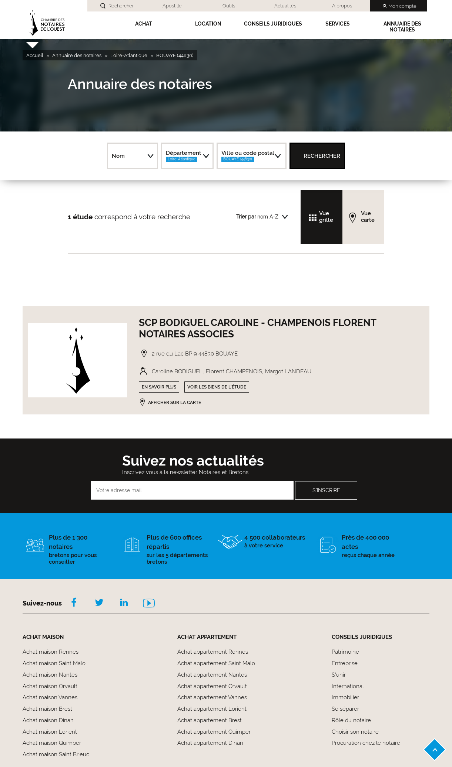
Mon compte (402, 6)
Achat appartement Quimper (214, 731)
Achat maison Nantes (50, 674)
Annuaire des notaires (402, 27)
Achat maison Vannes (50, 697)
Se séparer (345, 709)
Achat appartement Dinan (210, 743)
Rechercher (121, 6)
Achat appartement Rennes (212, 651)
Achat (143, 24)
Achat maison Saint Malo (54, 663)
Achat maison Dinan (48, 720)
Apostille (172, 6)
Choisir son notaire (355, 731)
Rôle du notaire (351, 720)
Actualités (285, 6)
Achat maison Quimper (52, 743)
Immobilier (345, 697)
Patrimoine (345, 651)
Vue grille (326, 216)
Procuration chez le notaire (366, 743)
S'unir (339, 674)
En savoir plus (159, 387)
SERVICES (337, 24)
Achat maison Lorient (50, 731)
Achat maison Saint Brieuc (56, 754)
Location (208, 24)
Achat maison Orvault (50, 686)
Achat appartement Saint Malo (216, 663)
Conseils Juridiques (273, 24)
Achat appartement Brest (209, 720)
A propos (342, 6)
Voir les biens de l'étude (216, 387)
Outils (228, 6)
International (348, 686)
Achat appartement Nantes (212, 674)
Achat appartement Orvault (212, 686)
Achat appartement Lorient (212, 709)
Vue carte (368, 216)
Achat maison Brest (47, 709)
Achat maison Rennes (50, 651)
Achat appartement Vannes (212, 697)
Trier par (246, 217)
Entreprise (345, 663)
